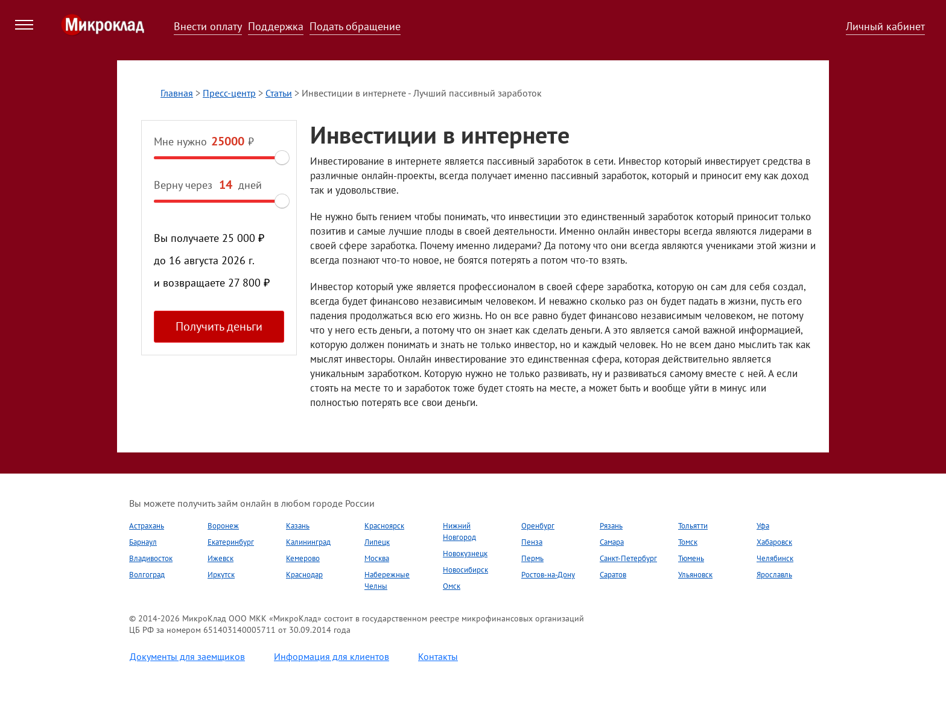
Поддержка (275, 26)
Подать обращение (355, 26)
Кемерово (303, 558)
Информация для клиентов (331, 656)
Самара (612, 542)
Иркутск (221, 574)
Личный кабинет (885, 26)
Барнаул (143, 542)
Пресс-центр (229, 93)
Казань (298, 526)
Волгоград (147, 574)
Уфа (763, 526)
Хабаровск (774, 542)
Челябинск (775, 558)
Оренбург (537, 526)
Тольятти (693, 526)
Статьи (278, 93)
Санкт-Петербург (628, 558)
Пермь (532, 558)
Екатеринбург (231, 542)
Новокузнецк (465, 553)
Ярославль (774, 574)
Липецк (377, 542)
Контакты (438, 656)
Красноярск (384, 526)
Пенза (531, 542)
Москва (376, 558)
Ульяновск (695, 574)
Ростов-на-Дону (548, 574)
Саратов (613, 574)
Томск (687, 542)
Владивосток (151, 558)
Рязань (611, 526)
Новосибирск (465, 570)
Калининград (308, 542)
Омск (451, 586)
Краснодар (304, 574)
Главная (176, 93)
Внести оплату (208, 26)
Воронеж (223, 526)
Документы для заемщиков (187, 656)
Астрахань (146, 526)
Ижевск (220, 558)
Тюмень (691, 558)
